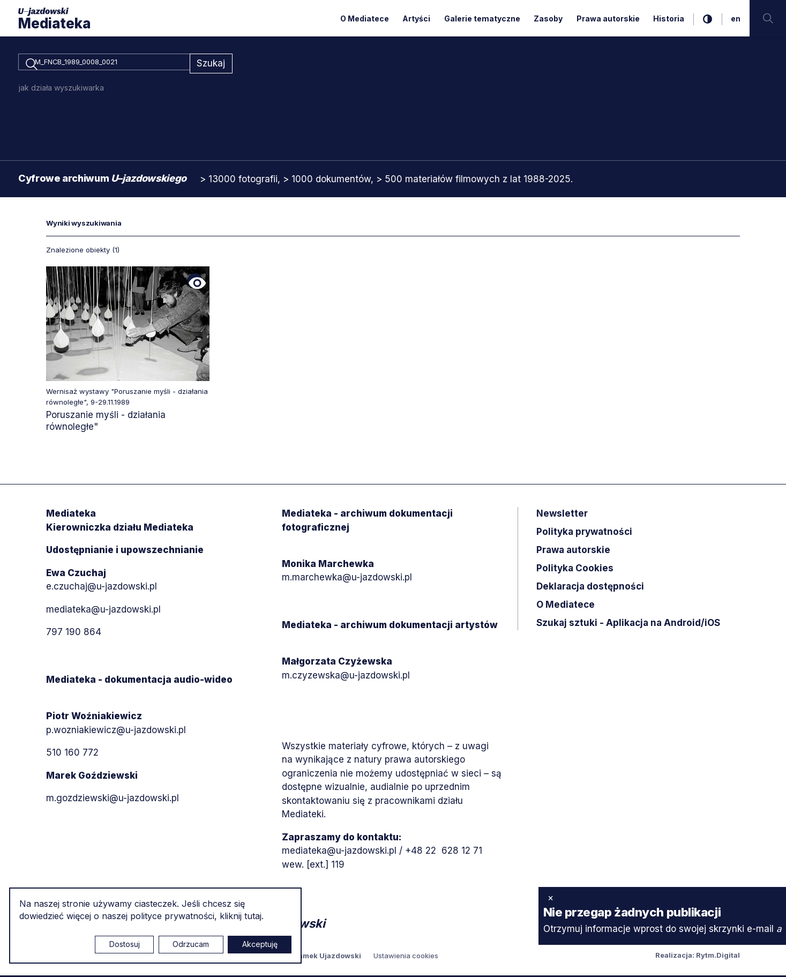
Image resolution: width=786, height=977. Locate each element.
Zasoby (548, 18)
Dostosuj (124, 944)
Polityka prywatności (584, 533)
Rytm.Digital (718, 956)
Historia (668, 18)
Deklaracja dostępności (590, 588)
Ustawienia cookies (405, 957)
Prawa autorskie (608, 18)
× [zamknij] (550, 897)
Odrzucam (191, 944)
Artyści (416, 18)
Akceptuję (260, 944)
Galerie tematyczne (482, 18)
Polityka (574, 570)
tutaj (252, 916)
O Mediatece (364, 18)
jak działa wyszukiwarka (61, 89)
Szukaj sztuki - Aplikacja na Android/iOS (628, 625)
